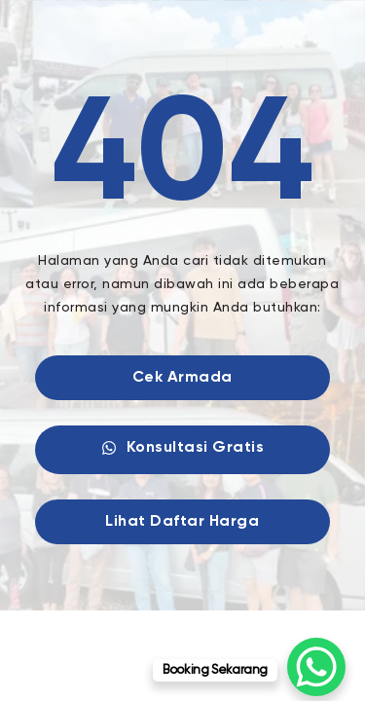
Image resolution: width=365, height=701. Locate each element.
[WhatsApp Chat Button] (316, 667)
